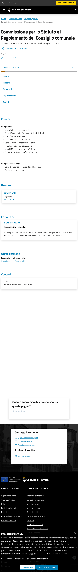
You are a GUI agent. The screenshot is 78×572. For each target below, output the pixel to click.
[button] (39, 68)
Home (3, 18)
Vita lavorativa (33, 503)
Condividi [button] (7, 48)
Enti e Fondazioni (8, 508)
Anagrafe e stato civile (36, 495)
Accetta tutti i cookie (47, 567)
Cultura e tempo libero (36, 499)
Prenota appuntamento (25, 445)
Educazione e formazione (37, 528)
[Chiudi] (75, 533)
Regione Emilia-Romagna (9, 3)
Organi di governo (31, 18)
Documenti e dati (8, 520)
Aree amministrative (10, 499)
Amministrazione (15, 18)
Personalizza (27, 567)
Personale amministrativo (12, 516)
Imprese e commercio (36, 508)
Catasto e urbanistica (36, 516)
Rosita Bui (9, 192)
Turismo (30, 520)
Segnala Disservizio (23, 456)
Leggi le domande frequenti (26, 437)
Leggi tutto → (9, 199)
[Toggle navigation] (4, 9)
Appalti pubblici (33, 512)
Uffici (3, 503)
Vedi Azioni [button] (20, 48)
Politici (4, 512)
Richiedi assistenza (23, 441)
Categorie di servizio (37, 488)
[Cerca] (75, 10)
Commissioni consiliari (15, 227)
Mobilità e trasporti (35, 524)
